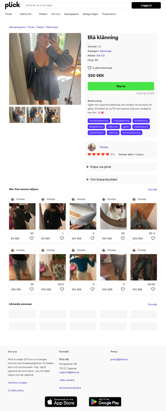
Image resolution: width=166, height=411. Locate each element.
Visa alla (152, 189)
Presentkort (109, 14)
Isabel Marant (97, 132)
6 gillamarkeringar (102, 67)
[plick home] (12, 5)
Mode (8, 14)
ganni (126, 126)
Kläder (40, 27)
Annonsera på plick (70, 387)
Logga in (146, 5)
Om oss (55, 14)
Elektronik (25, 14)
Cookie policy (16, 390)
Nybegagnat (71, 14)
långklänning (96, 126)
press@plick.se (119, 359)
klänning (113, 132)
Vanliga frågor (90, 14)
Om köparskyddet (103, 179)
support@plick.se (69, 372)
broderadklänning (99, 120)
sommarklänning (131, 132)
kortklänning (141, 120)
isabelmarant (141, 126)
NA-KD (100, 55)
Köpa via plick (100, 167)
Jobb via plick (66, 380)
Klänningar (52, 27)
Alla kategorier (17, 27)
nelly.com (113, 126)
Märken (43, 14)
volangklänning (121, 120)
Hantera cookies (17, 382)
